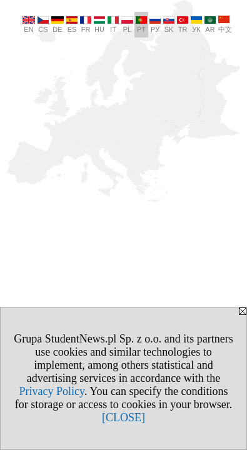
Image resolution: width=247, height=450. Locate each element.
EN (29, 24)
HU (99, 24)
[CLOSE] (123, 417)
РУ (155, 24)
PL (127, 24)
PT (141, 24)
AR (210, 24)
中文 (225, 24)
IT (113, 24)
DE (57, 24)
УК (196, 24)
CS (43, 24)
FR (85, 24)
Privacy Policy (51, 391)
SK (168, 24)
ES (72, 24)
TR (182, 24)
